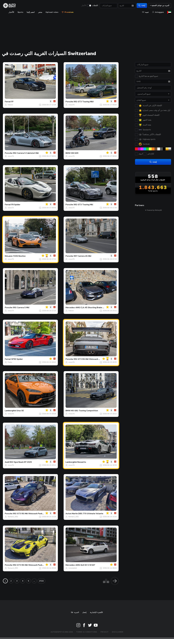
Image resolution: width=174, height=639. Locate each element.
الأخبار (84, 5)
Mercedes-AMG (73, 307)
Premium (68, 12)
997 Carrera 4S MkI (82, 256)
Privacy (105, 632)
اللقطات (95, 5)
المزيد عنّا (75, 612)
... (34, 581)
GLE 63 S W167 (87, 565)
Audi (7, 462)
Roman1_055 (13, 516)
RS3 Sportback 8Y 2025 (21, 462)
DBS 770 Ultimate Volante (90, 513)
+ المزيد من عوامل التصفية (159, 5)
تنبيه (145, 12)
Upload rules (52, 12)
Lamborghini (10, 410)
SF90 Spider (17, 359)
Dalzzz (10, 105)
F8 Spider (15, 204)
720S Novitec (19, 256)
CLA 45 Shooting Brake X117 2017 (96, 307)
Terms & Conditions (86, 632)
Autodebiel (72, 568)
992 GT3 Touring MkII (84, 101)
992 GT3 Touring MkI (83, 204)
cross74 (71, 105)
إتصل (84, 612)
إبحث (141, 5)
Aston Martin (72, 513)
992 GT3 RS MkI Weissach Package (90, 359)
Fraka (10, 362)
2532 (41, 581)
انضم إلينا (31, 12)
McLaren (9, 256)
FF (12, 101)
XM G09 (74, 153)
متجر (40, 12)
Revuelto (81, 462)
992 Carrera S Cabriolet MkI (26, 153)
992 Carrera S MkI (21, 307)
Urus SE (20, 410)
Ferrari (8, 101)
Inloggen (158, 12)
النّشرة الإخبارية (96, 612)
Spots (20, 12)
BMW (68, 153)
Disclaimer (117, 632)
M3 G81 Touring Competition (84, 410)
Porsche (69, 101)
